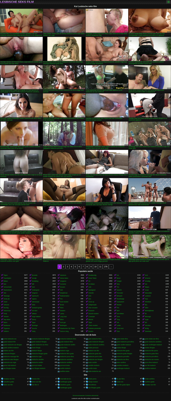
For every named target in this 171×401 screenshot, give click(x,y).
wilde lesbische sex (94, 371)
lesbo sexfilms (121, 362)
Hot (146, 284)
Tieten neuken (93, 325)
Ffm (118, 308)
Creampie (91, 316)
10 (95, 267)
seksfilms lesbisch (122, 365)
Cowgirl (119, 281)
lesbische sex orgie (10, 362)
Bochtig (6, 308)
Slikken (34, 313)
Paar (146, 299)
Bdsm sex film (36, 382)
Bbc (146, 305)
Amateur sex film (9, 379)
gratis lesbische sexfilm (67, 345)
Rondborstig (92, 275)
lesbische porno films (67, 356)
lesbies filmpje (121, 348)
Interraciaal (35, 302)
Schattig (147, 281)
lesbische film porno (151, 351)
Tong (118, 319)
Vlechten (148, 325)
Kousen (62, 287)
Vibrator (6, 316)
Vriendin (91, 293)
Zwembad (148, 331)
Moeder (119, 305)
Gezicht (119, 290)
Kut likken (91, 284)
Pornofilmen (92, 385)
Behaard (119, 296)
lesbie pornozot (93, 348)
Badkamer (7, 325)
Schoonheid (7, 287)
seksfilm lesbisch (93, 365)
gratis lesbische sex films (40, 345)
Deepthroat (63, 293)
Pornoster (120, 293)
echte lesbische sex (10, 339)
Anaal (147, 290)
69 (145, 313)
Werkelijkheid (149, 311)
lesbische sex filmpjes (95, 359)
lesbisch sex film (93, 351)
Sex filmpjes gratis (94, 388)
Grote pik (7, 299)
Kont (146, 275)
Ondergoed (35, 290)
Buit (5, 284)
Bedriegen (63, 325)
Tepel (33, 322)
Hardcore (63, 275)
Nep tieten (7, 319)
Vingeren (35, 293)
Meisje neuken (93, 382)
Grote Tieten (92, 278)
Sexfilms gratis (149, 382)
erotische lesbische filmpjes (41, 339)
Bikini (62, 319)
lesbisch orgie (64, 351)
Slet (5, 293)
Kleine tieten (64, 278)
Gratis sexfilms (150, 379)
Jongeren (63, 281)
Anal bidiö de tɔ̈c (65, 379)
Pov (61, 299)
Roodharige (120, 299)
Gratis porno (92, 379)
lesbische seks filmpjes (11, 359)
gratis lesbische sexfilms (96, 345)
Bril (146, 322)
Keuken (90, 331)
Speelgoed (91, 290)
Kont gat (63, 322)
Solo (89, 296)
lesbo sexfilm (92, 362)
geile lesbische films (94, 339)
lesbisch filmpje (37, 351)
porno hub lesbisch (10, 365)
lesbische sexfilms (66, 362)
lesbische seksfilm (38, 359)
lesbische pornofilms (151, 356)
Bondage (35, 325)
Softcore (6, 305)
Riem (61, 308)
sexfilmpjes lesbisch (123, 368)
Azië (89, 287)
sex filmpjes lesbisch (38, 368)
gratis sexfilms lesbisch (11, 348)
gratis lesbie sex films (152, 339)
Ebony (34, 319)
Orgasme (7, 328)
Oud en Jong (64, 331)
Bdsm (5, 322)
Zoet (33, 287)
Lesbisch (148, 296)
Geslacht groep (37, 308)
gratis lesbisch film (10, 342)
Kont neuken (64, 302)
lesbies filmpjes (150, 348)
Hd (89, 281)
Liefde (119, 325)
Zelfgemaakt (92, 305)
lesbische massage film (11, 356)
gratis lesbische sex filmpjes (13, 345)
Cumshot (63, 284)
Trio (118, 287)
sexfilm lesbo (92, 368)
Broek (62, 305)
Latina (62, 313)
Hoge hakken (36, 316)
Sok (118, 322)
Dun (89, 299)
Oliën (146, 308)
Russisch (91, 311)
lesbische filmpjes (9, 353)
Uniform (6, 331)
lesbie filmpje (36, 348)
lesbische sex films (123, 359)
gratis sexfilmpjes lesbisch (153, 345)
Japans (34, 299)
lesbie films (63, 348)
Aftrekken (148, 302)
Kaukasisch (120, 302)
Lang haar (63, 316)
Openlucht (35, 296)
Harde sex (120, 382)
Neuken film (36, 379)
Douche (34, 328)
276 (105, 267)
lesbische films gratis (67, 353)
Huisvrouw (7, 311)
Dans (118, 316)
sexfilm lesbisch (65, 368)
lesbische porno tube (95, 356)
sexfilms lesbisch (150, 368)
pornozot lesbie (37, 365)
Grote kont (120, 328)
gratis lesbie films (122, 339)
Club (118, 331)
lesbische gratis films (151, 353)
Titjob (90, 322)
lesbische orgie (37, 356)
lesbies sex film (9, 351)
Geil (61, 290)
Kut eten (34, 311)
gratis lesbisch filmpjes (39, 342)
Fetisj (33, 331)
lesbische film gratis (123, 351)
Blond (118, 278)
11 (100, 267)
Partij (5, 313)
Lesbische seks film (17, 2)
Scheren (147, 278)
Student (62, 311)
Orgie (146, 319)
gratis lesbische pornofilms (125, 342)
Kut (118, 275)
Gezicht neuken (93, 313)
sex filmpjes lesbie (10, 368)
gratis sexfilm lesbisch (124, 345)
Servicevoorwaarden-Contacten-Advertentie (85, 395)
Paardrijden (7, 278)
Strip (118, 284)
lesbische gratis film (94, 353)
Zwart (5, 302)
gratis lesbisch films (66, 342)
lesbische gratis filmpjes (124, 353)
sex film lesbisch (150, 365)
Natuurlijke (148, 293)
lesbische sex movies (152, 359)
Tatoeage (7, 296)
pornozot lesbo (65, 365)
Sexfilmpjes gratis (66, 382)
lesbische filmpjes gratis (39, 353)
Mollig (147, 328)
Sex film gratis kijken (123, 385)
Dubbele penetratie (94, 328)
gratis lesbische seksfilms (153, 342)
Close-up (91, 302)
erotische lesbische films (68, 339)
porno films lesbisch (151, 362)
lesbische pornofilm (123, 356)
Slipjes (147, 287)
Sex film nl (35, 385)
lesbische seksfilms (66, 359)
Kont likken (120, 313)
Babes (6, 281)
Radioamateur (64, 296)
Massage (148, 316)
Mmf (118, 311)
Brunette (34, 275)
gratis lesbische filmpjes (96, 342)
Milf (33, 284)
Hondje (34, 278)
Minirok (90, 319)
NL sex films (121, 379)
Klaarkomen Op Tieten (67, 328)
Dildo (33, 305)
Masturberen (8, 290)
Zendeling (35, 281)
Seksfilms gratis (9, 382)
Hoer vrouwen (93, 308)
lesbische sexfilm (37, 362)
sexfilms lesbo (64, 371)
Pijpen (6, 275)
